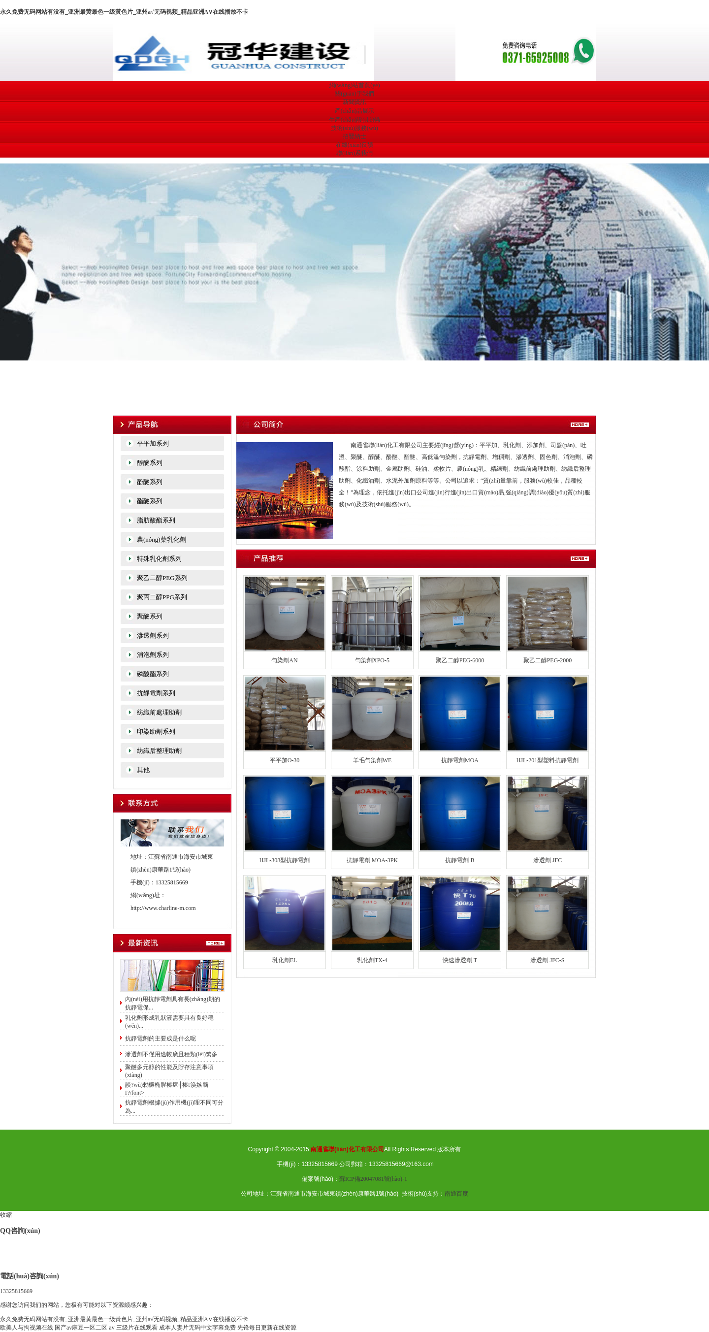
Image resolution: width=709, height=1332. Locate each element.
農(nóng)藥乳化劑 (161, 539)
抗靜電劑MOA (460, 760)
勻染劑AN (284, 660)
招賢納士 (354, 136)
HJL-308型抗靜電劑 (284, 860)
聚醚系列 (149, 616)
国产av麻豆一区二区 (81, 1327)
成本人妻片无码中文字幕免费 (197, 1327)
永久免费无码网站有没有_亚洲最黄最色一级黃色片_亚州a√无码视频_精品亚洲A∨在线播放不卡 (124, 11)
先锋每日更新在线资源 (266, 1327)
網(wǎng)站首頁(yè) (354, 85)
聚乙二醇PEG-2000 (547, 660)
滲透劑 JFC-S (547, 960)
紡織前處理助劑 (159, 712)
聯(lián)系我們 (354, 153)
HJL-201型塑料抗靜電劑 (547, 760)
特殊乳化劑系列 (159, 558)
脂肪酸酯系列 (156, 520)
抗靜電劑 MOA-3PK (372, 860)
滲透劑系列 (153, 635)
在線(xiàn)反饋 (355, 144)
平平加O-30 (285, 760)
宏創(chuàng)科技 (354, 286)
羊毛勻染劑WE (372, 760)
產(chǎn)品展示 (354, 110)
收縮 (6, 1214)
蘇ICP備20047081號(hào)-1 (373, 1178)
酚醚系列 (149, 482)
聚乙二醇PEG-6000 (460, 660)
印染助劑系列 (156, 731)
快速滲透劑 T (460, 960)
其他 (143, 770)
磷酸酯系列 (153, 674)
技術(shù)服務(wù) (354, 128)
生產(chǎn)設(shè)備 (354, 119)
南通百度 (456, 1193)
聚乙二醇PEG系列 (162, 578)
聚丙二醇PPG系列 (162, 597)
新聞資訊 (354, 101)
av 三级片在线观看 (133, 1327)
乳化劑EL (284, 960)
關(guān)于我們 (354, 93)
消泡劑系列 (153, 654)
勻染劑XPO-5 (372, 660)
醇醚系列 (149, 462)
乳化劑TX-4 (372, 960)
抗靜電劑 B (459, 860)
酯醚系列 (149, 501)
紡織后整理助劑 (159, 750)
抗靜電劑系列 (156, 693)
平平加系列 (153, 443)
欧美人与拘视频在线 (26, 1327)
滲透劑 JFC (547, 860)
